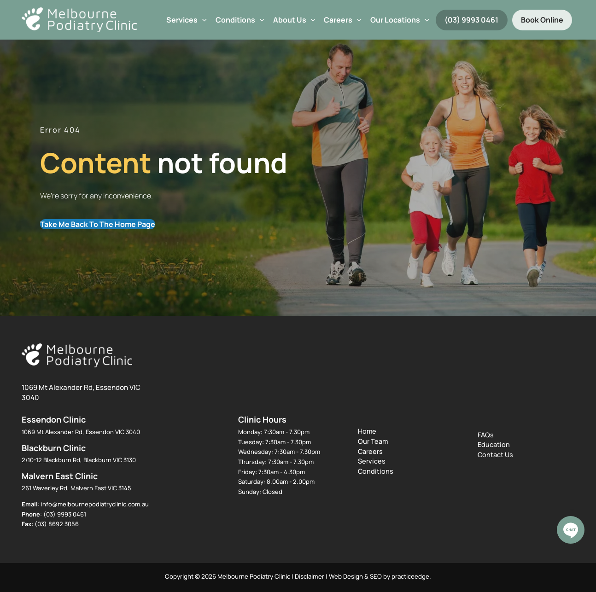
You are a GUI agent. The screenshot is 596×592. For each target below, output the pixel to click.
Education (494, 444)
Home (367, 431)
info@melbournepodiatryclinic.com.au (95, 504)
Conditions (240, 20)
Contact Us (495, 454)
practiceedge (410, 576)
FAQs (486, 434)
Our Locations (399, 20)
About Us (294, 20)
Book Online (542, 20)
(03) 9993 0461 (471, 20)
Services (186, 20)
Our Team (373, 441)
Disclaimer (309, 576)
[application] (202, 20)
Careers (343, 20)
